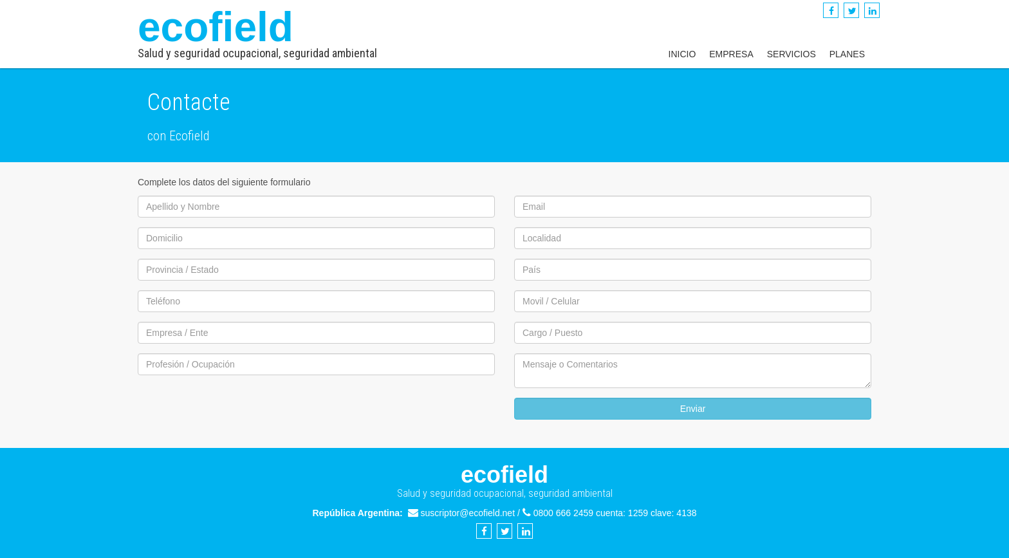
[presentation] (235, 410)
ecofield (257, 32)
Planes (847, 54)
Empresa (731, 54)
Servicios (791, 54)
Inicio (682, 54)
